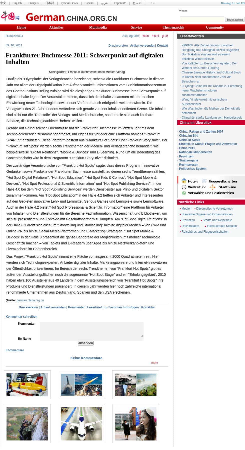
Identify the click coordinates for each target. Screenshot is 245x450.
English (17, 3)
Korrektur (148, 307)
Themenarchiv (173, 27)
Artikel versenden (142, 45)
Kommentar (76, 307)
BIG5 (151, 3)
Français (33, 3)
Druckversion (118, 45)
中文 (3, 3)
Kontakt (162, 45)
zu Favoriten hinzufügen (121, 307)
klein (145, 36)
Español (89, 3)
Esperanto (120, 3)
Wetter (183, 10)
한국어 (137, 3)
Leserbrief (94, 307)
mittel (155, 36)
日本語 (49, 3)
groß (165, 36)
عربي (104, 3)
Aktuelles (56, 27)
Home (21, 27)
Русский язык (69, 3)
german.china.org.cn (30, 300)
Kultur (19, 36)
